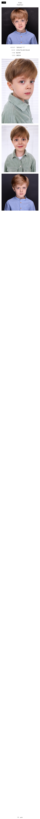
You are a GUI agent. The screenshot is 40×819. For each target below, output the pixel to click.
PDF (21, 817)
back (4, 2)
